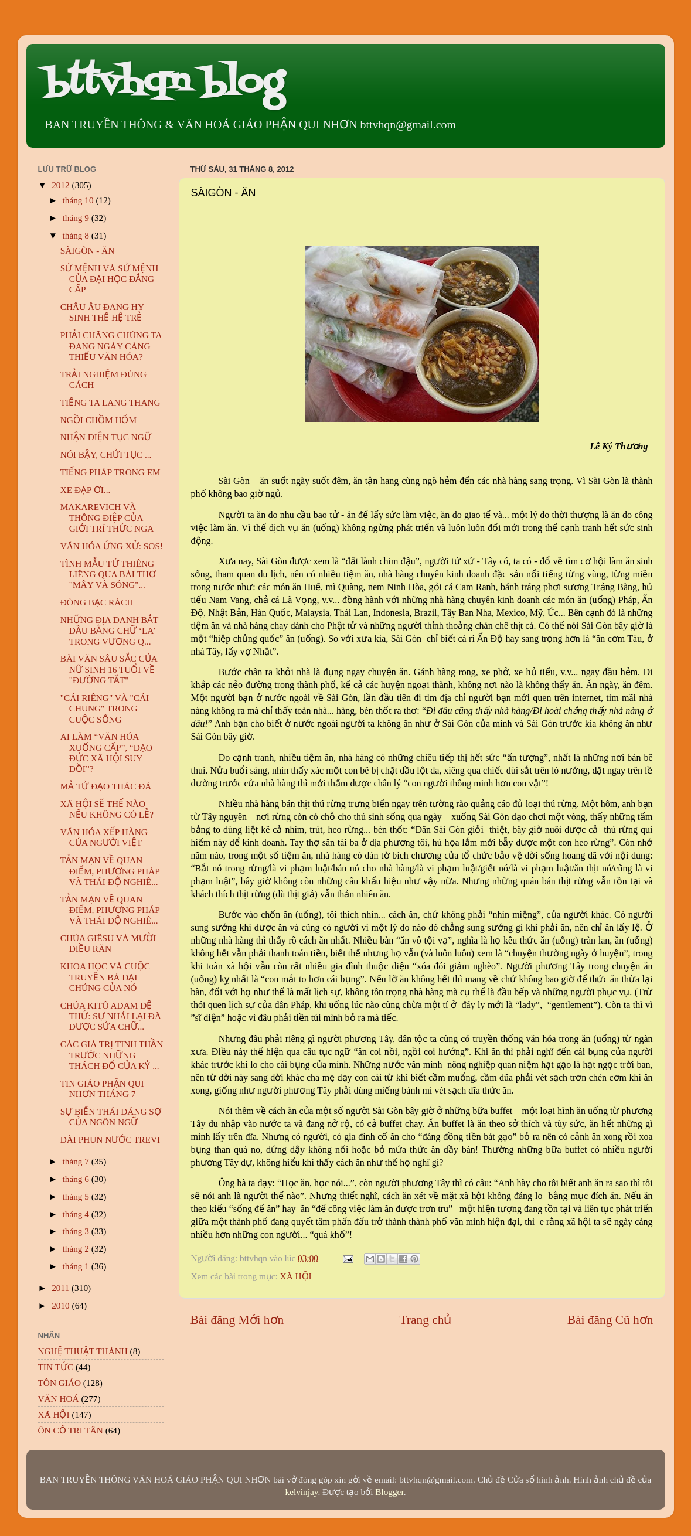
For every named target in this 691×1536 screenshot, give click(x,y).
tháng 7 (77, 1161)
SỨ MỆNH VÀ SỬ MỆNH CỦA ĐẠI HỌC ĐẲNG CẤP (109, 279)
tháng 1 (77, 1266)
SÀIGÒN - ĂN (87, 251)
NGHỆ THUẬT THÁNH (83, 1351)
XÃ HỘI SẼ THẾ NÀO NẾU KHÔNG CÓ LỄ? (107, 809)
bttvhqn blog (164, 83)
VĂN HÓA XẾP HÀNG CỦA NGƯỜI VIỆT (104, 837)
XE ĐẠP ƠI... (85, 490)
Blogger (389, 1492)
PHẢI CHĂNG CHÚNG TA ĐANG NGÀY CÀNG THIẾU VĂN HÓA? (111, 346)
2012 (62, 185)
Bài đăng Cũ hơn (610, 1320)
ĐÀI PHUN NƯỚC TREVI (110, 1140)
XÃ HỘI (296, 1276)
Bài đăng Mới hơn (237, 1320)
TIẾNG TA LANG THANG (110, 402)
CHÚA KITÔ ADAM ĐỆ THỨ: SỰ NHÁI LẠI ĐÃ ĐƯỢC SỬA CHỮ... (110, 1016)
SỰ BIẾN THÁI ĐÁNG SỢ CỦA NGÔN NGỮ (110, 1116)
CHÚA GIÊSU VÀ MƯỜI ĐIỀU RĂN (108, 943)
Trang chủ (426, 1320)
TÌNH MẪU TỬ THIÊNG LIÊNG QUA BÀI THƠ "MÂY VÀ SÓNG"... (108, 574)
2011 (62, 1288)
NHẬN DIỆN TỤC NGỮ (105, 437)
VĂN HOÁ (58, 1399)
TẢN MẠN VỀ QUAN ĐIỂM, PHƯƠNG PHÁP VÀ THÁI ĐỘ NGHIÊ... (109, 871)
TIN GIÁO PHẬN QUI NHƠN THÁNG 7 (102, 1088)
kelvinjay (301, 1492)
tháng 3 (77, 1231)
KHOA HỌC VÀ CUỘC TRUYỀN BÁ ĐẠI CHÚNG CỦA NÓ (105, 977)
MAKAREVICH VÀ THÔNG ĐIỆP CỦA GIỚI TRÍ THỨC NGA (107, 517)
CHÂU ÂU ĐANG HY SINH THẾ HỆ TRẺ (102, 312)
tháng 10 (79, 200)
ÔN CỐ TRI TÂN (70, 1430)
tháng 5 (77, 1196)
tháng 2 (77, 1249)
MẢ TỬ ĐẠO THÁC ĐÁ (106, 786)
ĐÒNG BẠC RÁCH (97, 602)
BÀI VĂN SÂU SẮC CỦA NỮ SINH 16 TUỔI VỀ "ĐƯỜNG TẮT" (108, 669)
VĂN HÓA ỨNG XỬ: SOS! (111, 546)
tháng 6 (77, 1179)
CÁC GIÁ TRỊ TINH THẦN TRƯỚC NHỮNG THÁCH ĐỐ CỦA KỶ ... (112, 1055)
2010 (62, 1305)
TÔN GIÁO (59, 1383)
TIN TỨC (56, 1367)
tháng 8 (77, 235)
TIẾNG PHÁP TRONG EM (110, 472)
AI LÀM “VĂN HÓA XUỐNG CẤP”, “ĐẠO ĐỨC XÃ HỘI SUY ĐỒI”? (106, 752)
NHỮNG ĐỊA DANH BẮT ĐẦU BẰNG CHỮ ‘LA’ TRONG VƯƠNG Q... (109, 630)
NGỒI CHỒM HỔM (98, 420)
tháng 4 (77, 1214)
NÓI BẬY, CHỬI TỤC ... (106, 454)
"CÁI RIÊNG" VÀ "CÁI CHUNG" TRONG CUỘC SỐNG (104, 708)
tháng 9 (77, 218)
